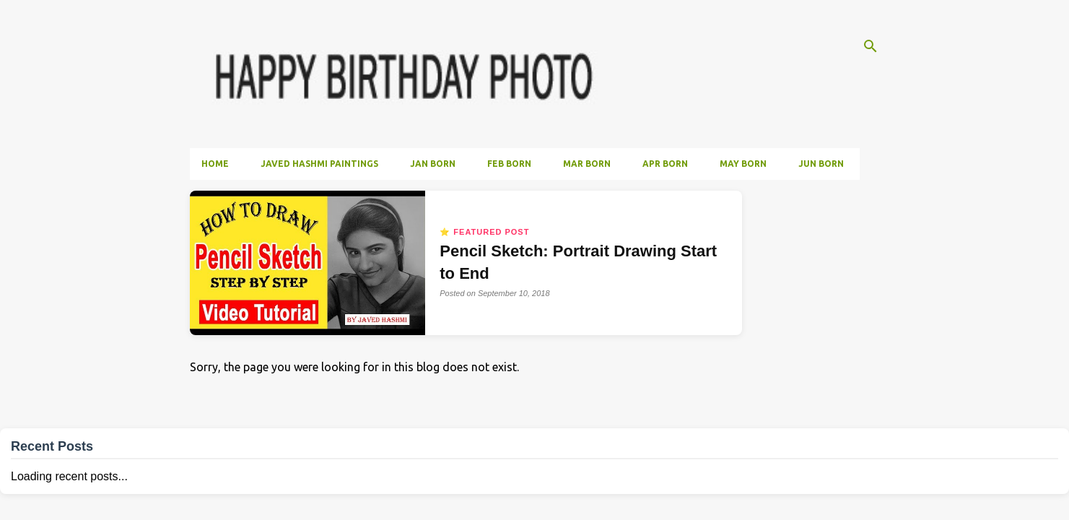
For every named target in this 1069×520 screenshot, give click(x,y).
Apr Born (665, 163)
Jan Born (432, 163)
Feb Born (509, 163)
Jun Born (821, 163)
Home (215, 163)
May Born (743, 163)
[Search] (870, 46)
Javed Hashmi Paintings (319, 163)
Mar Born (587, 163)
